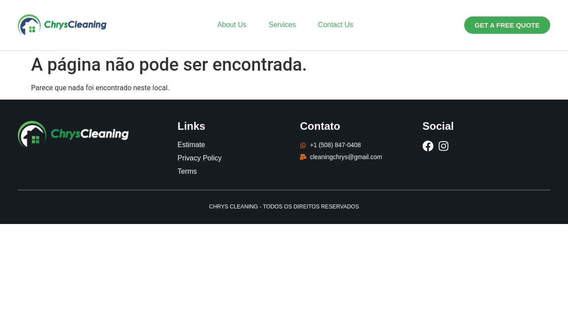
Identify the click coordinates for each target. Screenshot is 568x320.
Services (282, 24)
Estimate (191, 144)
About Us (232, 24)
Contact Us (335, 24)
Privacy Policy (200, 158)
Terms (187, 171)
